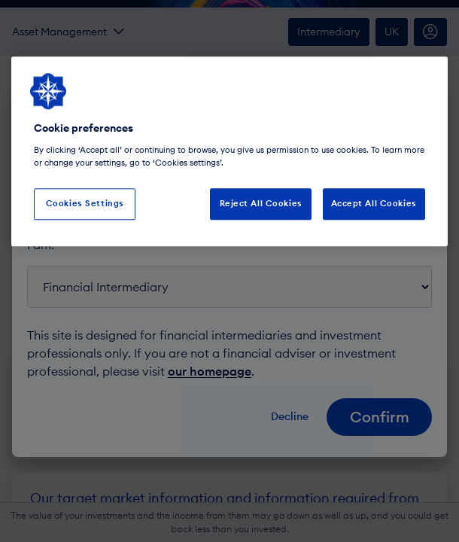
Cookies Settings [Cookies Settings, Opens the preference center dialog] (85, 203)
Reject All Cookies (261, 203)
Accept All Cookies (374, 203)
